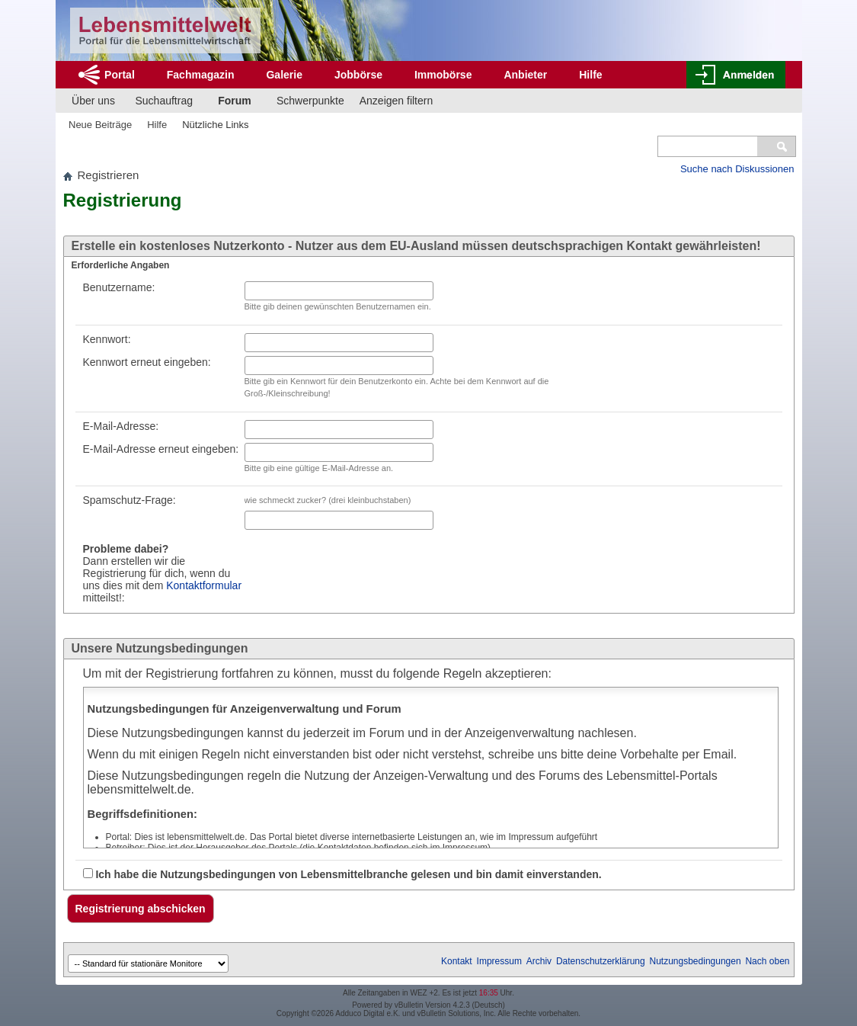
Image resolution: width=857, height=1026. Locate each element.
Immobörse (443, 75)
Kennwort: (107, 339)
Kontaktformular (203, 585)
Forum (234, 101)
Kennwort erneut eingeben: (147, 362)
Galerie (284, 75)
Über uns (93, 101)
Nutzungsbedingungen (695, 961)
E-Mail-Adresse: (121, 426)
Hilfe (590, 75)
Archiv (539, 961)
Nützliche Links (215, 124)
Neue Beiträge (100, 124)
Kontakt (456, 961)
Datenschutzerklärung (600, 961)
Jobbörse (358, 75)
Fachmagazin (201, 75)
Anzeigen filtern (396, 101)
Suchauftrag (164, 101)
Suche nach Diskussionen (737, 169)
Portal (119, 75)
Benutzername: (119, 287)
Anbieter (525, 75)
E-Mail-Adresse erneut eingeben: (161, 449)
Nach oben (767, 961)
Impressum (499, 961)
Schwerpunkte (310, 101)
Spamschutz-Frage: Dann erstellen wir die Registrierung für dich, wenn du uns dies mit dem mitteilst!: (162, 549)
